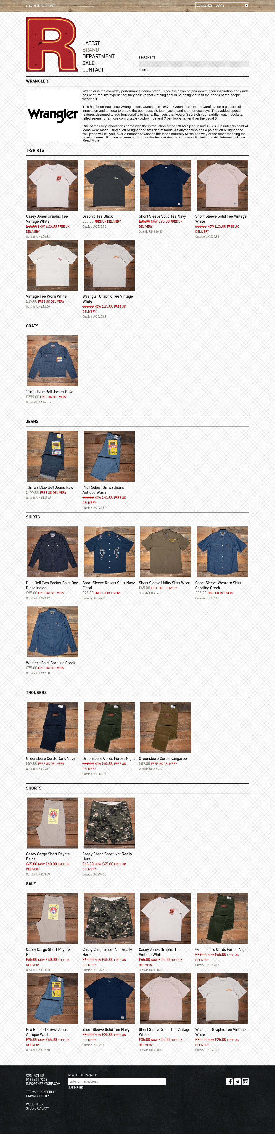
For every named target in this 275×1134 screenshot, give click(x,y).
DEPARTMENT (98, 56)
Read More (90, 140)
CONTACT (93, 70)
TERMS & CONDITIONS (41, 1092)
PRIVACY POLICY (38, 1096)
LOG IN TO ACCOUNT (40, 6)
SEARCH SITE (147, 57)
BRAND (90, 50)
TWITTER (237, 1081)
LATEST (91, 43)
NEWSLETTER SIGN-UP (82, 1075)
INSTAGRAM (245, 1081)
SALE (88, 63)
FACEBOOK (229, 1081)
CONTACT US (35, 1075)
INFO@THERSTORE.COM (43, 1084)
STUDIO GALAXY (37, 1108)
